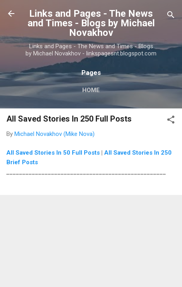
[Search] (171, 16)
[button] (171, 121)
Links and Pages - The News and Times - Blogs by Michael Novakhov (91, 23)
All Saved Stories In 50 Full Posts (53, 152)
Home (91, 90)
